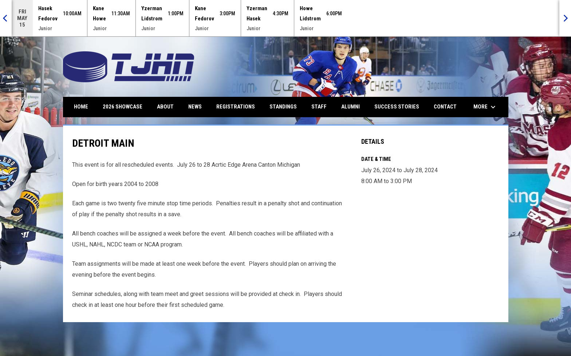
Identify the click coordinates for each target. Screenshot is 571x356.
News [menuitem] (195, 106)
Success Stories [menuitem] (396, 106)
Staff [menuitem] (319, 106)
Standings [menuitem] (283, 106)
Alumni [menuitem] (350, 106)
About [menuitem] (165, 106)
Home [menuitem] (81, 106)
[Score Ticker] (285, 18)
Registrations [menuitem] (235, 106)
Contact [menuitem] (445, 106)
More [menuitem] (485, 107)
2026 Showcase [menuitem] (122, 106)
